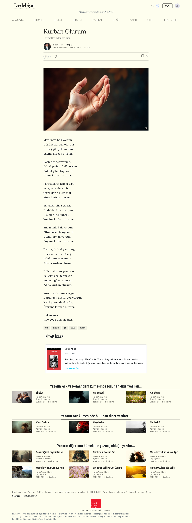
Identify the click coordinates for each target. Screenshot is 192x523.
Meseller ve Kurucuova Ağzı (164, 452)
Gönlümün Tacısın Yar (104, 452)
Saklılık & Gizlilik (94, 492)
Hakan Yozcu (58, 45)
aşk (46, 328)
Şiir (149, 20)
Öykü (116, 20)
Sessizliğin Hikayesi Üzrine (49, 452)
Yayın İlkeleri (109, 492)
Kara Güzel (98, 392)
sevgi (73, 328)
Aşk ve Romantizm (60, 47)
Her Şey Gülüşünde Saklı (162, 467)
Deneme (58, 20)
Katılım (40, 492)
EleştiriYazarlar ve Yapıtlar (44, 457)
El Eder (39, 392)
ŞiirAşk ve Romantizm (43, 398)
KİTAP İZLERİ (170, 20)
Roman (133, 20)
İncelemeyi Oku (72, 368)
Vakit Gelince (42, 422)
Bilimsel (39, 20)
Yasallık (81, 492)
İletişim (48, 492)
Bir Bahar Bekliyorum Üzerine (107, 467)
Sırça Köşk (70, 348)
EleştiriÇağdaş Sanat (158, 457)
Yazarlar (31, 492)
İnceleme (97, 20)
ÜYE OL (168, 6)
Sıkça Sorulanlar (136, 492)
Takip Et (69, 45)
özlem (83, 328)
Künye (148, 492)
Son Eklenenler (19, 492)
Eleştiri (77, 20)
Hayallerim (98, 422)
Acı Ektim (154, 392)
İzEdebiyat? (122, 492)
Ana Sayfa (18, 20)
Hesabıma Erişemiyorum (65, 492)
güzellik (56, 328)
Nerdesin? (155, 422)
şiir (65, 328)
